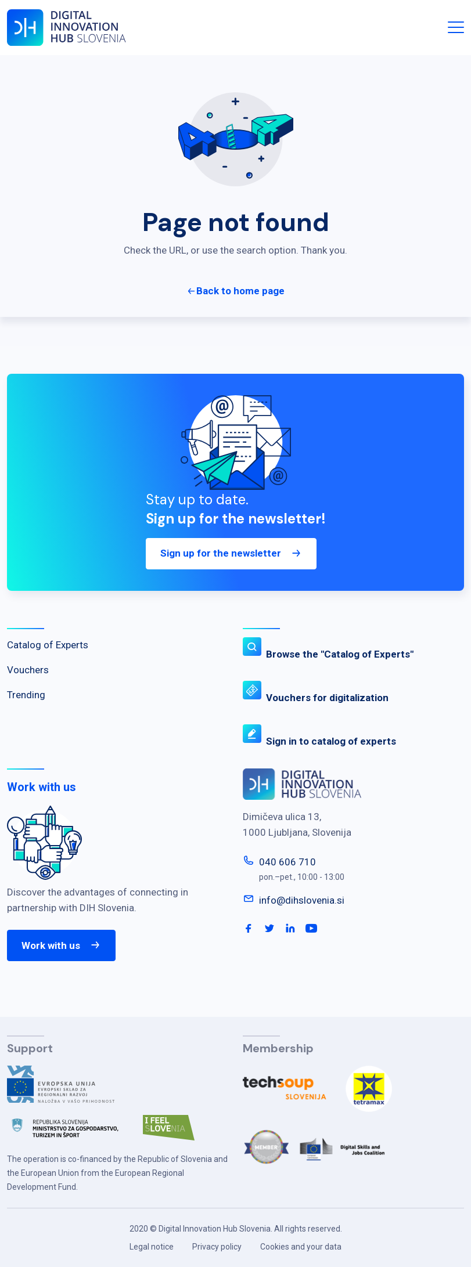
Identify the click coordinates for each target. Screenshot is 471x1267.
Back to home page (240, 291)
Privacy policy (217, 1246)
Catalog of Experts (47, 645)
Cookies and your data (300, 1246)
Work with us (61, 945)
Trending (26, 695)
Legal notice (152, 1246)
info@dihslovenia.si (301, 900)
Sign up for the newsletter (231, 559)
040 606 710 (287, 862)
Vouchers (28, 670)
